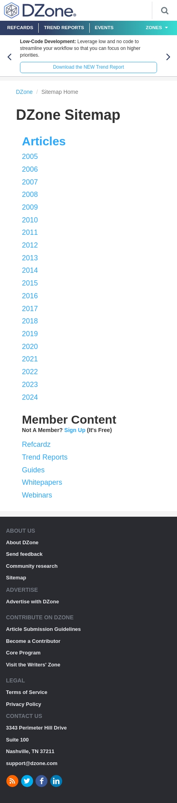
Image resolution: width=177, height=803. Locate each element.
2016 (30, 296)
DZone (24, 92)
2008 (30, 194)
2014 (30, 270)
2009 (30, 207)
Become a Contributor (33, 641)
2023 (30, 385)
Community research (31, 566)
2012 (30, 245)
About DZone (22, 542)
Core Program (23, 653)
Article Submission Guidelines (43, 629)
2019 (30, 334)
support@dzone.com (31, 763)
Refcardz (36, 444)
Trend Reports (64, 27)
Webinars (37, 495)
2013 (30, 258)
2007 (30, 182)
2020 (30, 347)
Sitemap (16, 578)
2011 (30, 232)
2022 (30, 372)
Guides (33, 470)
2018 (30, 321)
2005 (30, 157)
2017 (30, 309)
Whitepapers (42, 482)
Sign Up (74, 430)
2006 (30, 169)
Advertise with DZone (32, 602)
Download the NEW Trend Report (88, 67)
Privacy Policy (23, 704)
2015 (30, 283)
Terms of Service (26, 692)
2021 (30, 359)
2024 (30, 397)
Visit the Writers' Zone (33, 665)
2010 (30, 220)
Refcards (20, 27)
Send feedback (24, 554)
